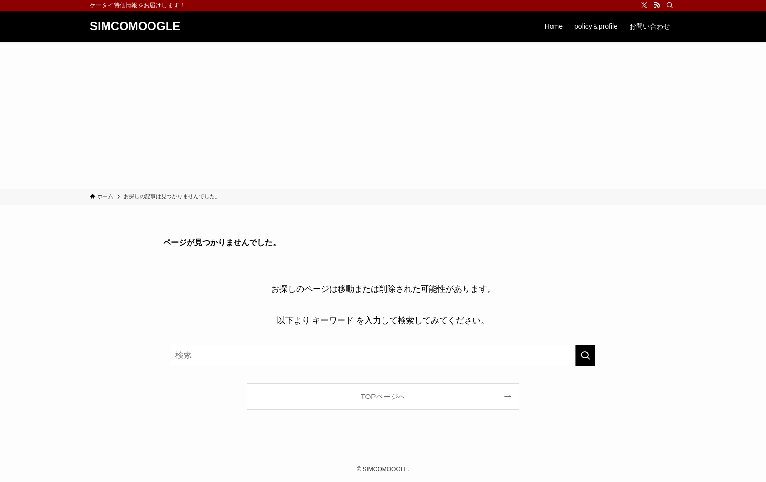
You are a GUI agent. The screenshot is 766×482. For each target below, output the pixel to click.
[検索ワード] (383, 355)
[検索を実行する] (585, 355)
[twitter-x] (644, 5)
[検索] (669, 5)
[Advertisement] (383, 115)
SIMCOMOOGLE (135, 26)
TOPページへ (383, 396)
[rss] (657, 5)
